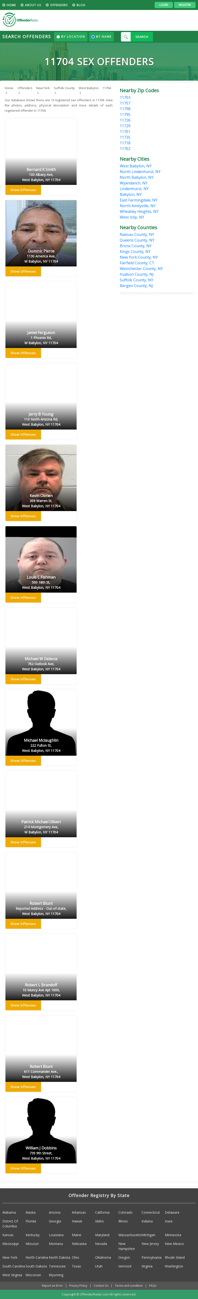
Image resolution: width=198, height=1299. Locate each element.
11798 (125, 108)
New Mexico (174, 1243)
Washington (174, 1266)
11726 (125, 120)
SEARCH (141, 37)
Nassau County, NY (137, 234)
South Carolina (13, 1266)
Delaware (172, 1212)
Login (163, 5)
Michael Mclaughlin (41, 745)
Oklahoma (103, 1257)
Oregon (124, 1257)
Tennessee (57, 1266)
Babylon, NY (131, 194)
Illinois (123, 1221)
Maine (76, 1235)
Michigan (148, 1235)
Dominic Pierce (41, 256)
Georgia (55, 1221)
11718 (125, 143)
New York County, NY (139, 257)
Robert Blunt (41, 908)
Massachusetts (130, 1235)
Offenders (59, 5)
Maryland (102, 1235)
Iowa (168, 1221)
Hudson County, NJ (137, 274)
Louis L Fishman (41, 582)
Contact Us (101, 1286)
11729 (125, 125)
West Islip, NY (132, 217)
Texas (76, 1266)
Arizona (54, 1212)
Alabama (9, 1212)
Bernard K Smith (41, 175)
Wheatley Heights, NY (139, 211)
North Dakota (59, 1257)
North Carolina (37, 1257)
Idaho (99, 1221)
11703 (125, 97)
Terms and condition (129, 1286)
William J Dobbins (41, 1153)
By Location (70, 37)
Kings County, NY (135, 251)
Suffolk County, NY (136, 280)
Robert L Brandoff (41, 990)
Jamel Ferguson (41, 338)
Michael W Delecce (41, 664)
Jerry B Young (41, 419)
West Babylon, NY (136, 166)
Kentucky (33, 1235)
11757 (125, 103)
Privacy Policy (78, 1286)
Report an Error (52, 1286)
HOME (11, 5)
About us (33, 5)
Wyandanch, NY (133, 183)
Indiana (147, 1221)
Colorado (125, 1212)
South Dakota (36, 1266)
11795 (125, 114)
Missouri (32, 1243)
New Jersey (150, 1243)
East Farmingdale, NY (138, 200)
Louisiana (56, 1235)
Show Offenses (23, 190)
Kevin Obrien (41, 501)
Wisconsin (33, 1275)
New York (9, 1257)
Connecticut (151, 1212)
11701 (125, 131)
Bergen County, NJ (136, 285)
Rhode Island (175, 1257)
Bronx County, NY (136, 245)
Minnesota (173, 1235)
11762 (125, 148)
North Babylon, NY (136, 177)
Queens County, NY (137, 240)
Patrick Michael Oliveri (41, 827)
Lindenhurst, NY (134, 188)
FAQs (152, 1286)
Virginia (147, 1266)
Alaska (31, 1212)
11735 (125, 137)
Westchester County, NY (141, 268)
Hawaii (77, 1221)
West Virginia (12, 1275)
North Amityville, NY (138, 205)
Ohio (75, 1257)
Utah (98, 1266)
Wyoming (56, 1275)
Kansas (8, 1235)
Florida (31, 1221)
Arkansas (79, 1212)
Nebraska (79, 1243)
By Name (101, 37)
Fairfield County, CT (137, 262)
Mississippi (10, 1243)
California (102, 1212)
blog (81, 5)
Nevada (101, 1243)
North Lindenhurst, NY (140, 171)
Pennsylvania (151, 1257)
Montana (56, 1243)
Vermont (125, 1266)
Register (185, 5)
